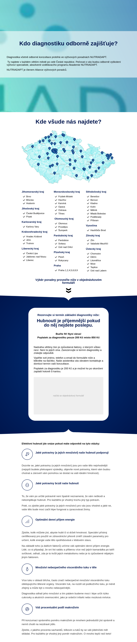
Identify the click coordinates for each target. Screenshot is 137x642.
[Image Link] (68, 157)
